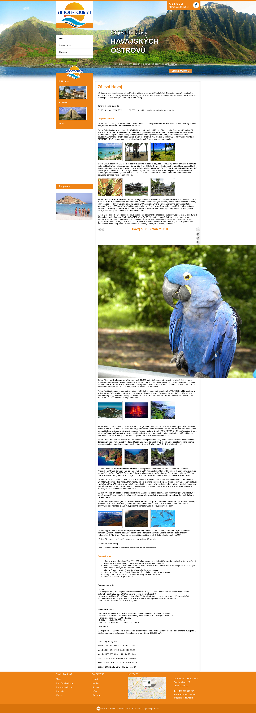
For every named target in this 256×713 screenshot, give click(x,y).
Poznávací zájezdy (64, 683)
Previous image (99, 229)
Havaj (95, 679)
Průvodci (60, 691)
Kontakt (59, 695)
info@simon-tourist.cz (179, 7)
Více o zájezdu (180, 71)
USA (95, 691)
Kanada (96, 687)
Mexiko (62, 123)
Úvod (61, 38)
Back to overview (198, 236)
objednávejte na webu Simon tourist (157, 110)
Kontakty (63, 52)
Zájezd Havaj (65, 45)
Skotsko (96, 695)
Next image (102, 229)
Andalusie (63, 102)
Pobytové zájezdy (64, 687)
